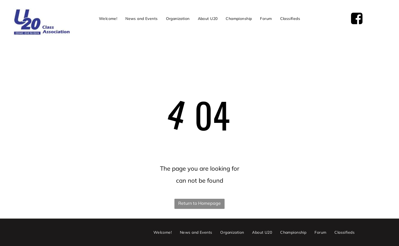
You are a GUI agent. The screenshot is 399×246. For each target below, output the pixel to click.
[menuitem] (108, 18)
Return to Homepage (199, 203)
